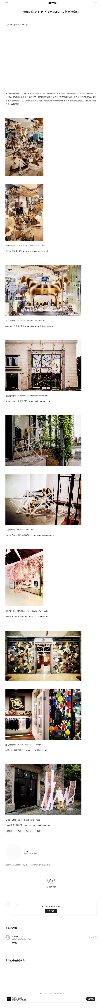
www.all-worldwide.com (36, 750)
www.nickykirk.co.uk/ (38, 616)
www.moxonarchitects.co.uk (35, 250)
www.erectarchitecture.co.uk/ (37, 825)
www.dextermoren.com (39, 401)
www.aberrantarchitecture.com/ (39, 325)
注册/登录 (51, 911)
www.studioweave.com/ (43, 534)
